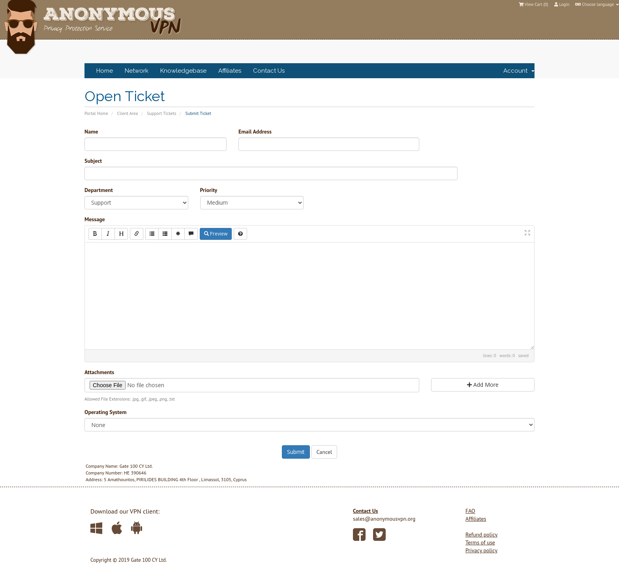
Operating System (105, 412)
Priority (209, 190)
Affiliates (229, 70)
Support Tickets (161, 113)
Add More (483, 384)
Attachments (99, 372)
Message (94, 219)
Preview (215, 233)
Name (91, 131)
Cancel (324, 452)
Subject (93, 160)
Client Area (127, 113)
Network (136, 70)
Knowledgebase (183, 70)
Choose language (597, 4)
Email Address (255, 131)
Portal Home (96, 113)
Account (519, 70)
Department (98, 190)
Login (562, 4)
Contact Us (269, 70)
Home (104, 70)
